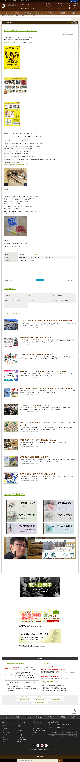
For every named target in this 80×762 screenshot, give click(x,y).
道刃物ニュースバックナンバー (38, 730)
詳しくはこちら (34, 254)
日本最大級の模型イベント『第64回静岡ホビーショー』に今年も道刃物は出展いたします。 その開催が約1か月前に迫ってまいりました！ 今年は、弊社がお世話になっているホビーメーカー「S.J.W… (40, 341)
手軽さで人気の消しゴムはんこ (57, 527)
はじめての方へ (28, 13)
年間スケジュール (20, 732)
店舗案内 (18, 725)
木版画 (3, 730)
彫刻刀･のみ (4, 725)
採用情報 (33, 734)
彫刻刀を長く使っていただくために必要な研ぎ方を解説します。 (57, 505)
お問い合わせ (74, 13)
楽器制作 (3, 735)
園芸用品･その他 (5, 745)
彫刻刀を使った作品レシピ (22, 737)
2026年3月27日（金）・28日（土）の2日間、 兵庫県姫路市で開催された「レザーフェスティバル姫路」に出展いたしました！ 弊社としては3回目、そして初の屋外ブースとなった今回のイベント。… (40, 324)
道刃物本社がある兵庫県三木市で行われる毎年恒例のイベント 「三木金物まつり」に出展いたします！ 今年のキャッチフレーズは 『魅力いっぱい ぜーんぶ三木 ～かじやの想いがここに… (40, 461)
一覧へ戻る (40, 280)
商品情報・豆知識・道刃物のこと (62, 300)
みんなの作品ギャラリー (22, 735)
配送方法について (40, 699)
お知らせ (8, 305)
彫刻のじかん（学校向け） (22, 739)
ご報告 (32, 300)
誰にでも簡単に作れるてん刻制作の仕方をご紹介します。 (20, 528)
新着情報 (8, 295)
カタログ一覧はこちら (69, 735)
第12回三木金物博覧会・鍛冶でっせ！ (13, 42)
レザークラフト (5, 739)
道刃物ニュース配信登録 (37, 728)
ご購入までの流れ (24, 697)
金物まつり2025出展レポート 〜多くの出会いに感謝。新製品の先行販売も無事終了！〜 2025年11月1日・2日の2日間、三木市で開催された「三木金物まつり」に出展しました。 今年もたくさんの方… (40, 409)
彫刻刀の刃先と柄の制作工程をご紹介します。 (20, 516)
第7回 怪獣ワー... (71, 280)
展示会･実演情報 (58, 295)
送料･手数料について (40, 697)
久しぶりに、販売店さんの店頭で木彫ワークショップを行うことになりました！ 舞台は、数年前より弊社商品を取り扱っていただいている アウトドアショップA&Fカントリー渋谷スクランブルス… (40, 427)
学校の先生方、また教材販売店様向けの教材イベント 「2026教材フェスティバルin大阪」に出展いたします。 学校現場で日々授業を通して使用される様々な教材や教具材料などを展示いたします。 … (40, 375)
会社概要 (63, 13)
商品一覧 (17, 13)
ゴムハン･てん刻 (5, 732)
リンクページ (19, 728)
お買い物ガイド (40, 13)
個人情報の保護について (40, 702)
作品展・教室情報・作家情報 (13, 300)
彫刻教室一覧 (19, 730)
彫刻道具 (3, 726)
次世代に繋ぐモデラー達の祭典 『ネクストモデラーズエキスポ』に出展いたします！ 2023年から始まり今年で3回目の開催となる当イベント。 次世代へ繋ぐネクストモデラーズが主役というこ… (40, 478)
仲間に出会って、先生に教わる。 (57, 516)
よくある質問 (51, 13)
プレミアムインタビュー (36, 295)
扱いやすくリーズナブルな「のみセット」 (20, 504)
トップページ (5, 13)
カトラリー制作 (5, 734)
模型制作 (3, 737)
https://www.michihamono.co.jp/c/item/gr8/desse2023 (16, 164)
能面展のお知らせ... (9, 280)
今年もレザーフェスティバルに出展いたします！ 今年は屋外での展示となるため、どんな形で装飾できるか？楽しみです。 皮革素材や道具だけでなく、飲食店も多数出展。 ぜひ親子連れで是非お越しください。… (40, 358)
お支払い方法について (24, 699)
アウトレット (4, 743)
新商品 (3, 741)
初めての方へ (34, 725)
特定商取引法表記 (56, 699)
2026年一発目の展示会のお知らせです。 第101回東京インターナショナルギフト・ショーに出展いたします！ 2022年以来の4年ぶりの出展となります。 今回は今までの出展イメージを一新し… (40, 392)
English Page (19, 741)
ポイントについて (56, 697)
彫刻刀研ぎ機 (4, 728)
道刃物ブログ (19, 734)
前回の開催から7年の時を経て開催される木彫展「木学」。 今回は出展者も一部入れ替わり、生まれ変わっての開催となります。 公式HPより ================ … (40, 444)
